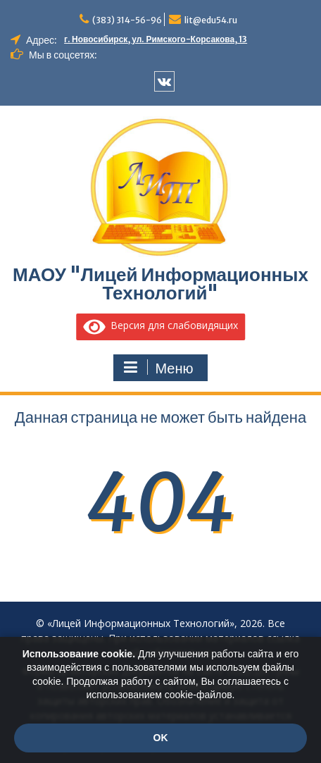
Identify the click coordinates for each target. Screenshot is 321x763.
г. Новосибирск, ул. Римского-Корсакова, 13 (155, 39)
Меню (158, 367)
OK (160, 737)
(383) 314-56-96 (127, 20)
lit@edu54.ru (210, 20)
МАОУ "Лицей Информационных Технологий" (160, 283)
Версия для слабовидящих (160, 325)
